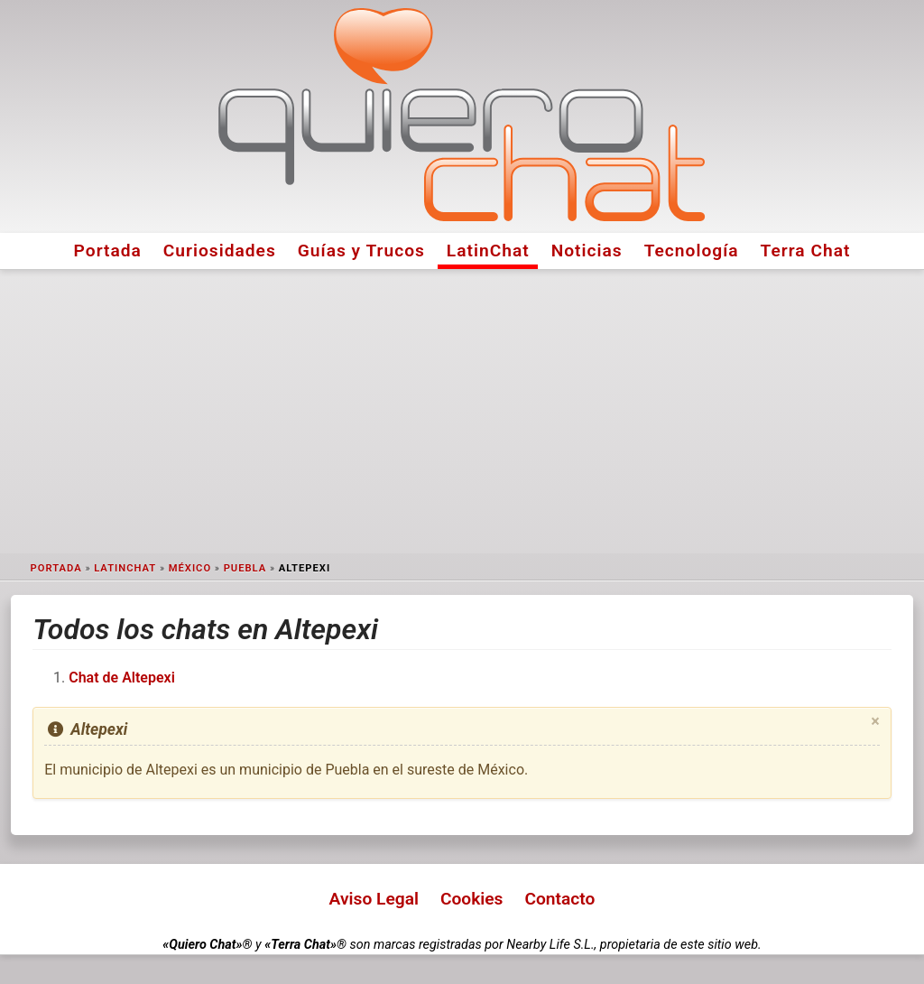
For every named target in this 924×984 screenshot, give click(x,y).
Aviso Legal (374, 898)
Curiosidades (219, 250)
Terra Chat (806, 250)
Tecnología (691, 250)
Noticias (587, 250)
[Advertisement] (462, 411)
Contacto (559, 898)
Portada (108, 250)
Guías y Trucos (361, 250)
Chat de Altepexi (122, 677)
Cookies (472, 898)
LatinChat (488, 250)
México (190, 568)
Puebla (245, 568)
